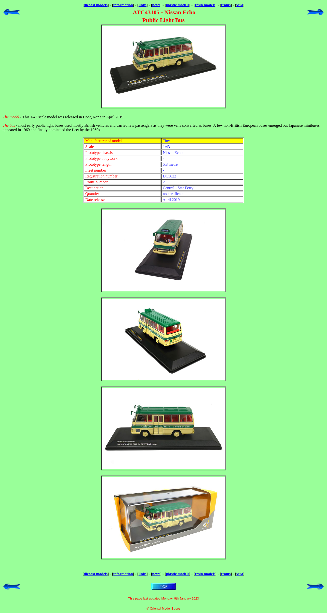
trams (226, 5)
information (123, 5)
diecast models (96, 5)
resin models (205, 5)
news (156, 5)
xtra (239, 5)
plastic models (177, 5)
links (143, 5)
